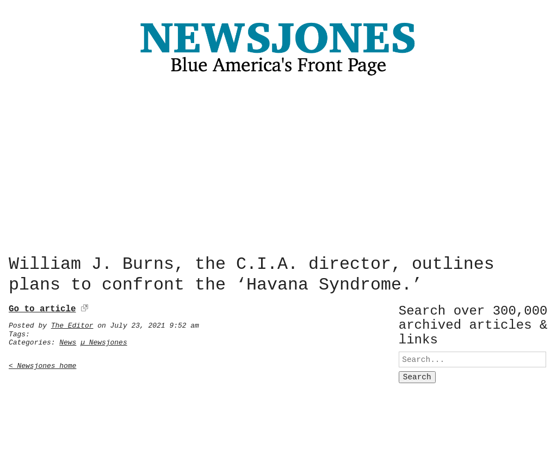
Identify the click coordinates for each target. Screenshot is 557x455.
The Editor (72, 323)
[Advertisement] (278, 168)
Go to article (42, 307)
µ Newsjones (104, 340)
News (67, 340)
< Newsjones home (42, 363)
